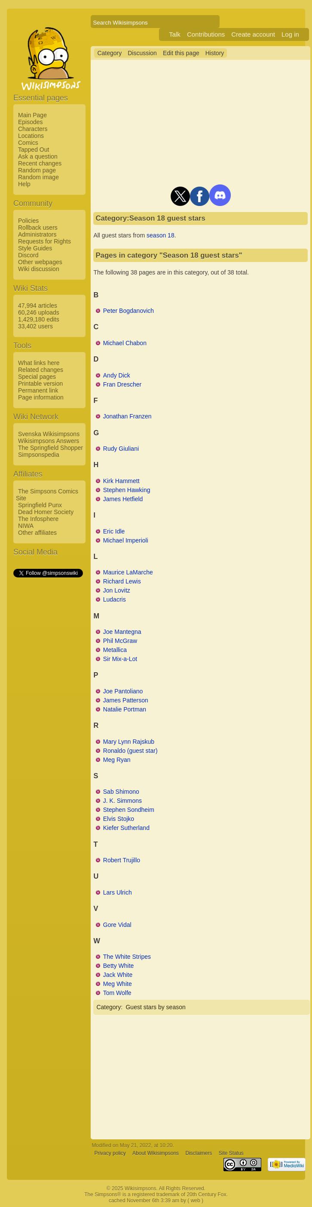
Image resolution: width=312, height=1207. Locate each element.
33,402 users (35, 326)
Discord (28, 255)
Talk (174, 34)
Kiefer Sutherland (126, 827)
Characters (32, 128)
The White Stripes (127, 956)
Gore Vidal (117, 924)
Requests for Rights (44, 241)
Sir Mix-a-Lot (120, 658)
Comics (28, 142)
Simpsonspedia (38, 454)
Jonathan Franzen (127, 416)
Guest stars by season (155, 1007)
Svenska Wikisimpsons (49, 433)
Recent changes (39, 163)
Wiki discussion (38, 268)
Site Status (231, 1153)
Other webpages (40, 262)
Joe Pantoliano (123, 691)
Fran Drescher (122, 384)
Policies (28, 220)
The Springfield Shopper (50, 447)
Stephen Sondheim (128, 809)
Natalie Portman (124, 709)
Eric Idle (114, 531)
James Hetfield (123, 499)
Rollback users (38, 227)
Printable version (40, 383)
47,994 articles (37, 305)
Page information (41, 397)
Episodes (30, 122)
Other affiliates (37, 532)
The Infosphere (38, 518)
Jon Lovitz (116, 590)
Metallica (115, 649)
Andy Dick (116, 375)
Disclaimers (198, 1153)
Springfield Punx (40, 505)
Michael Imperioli (125, 540)
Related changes (40, 369)
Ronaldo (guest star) (130, 750)
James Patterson (125, 700)
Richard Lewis (122, 581)
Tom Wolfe (117, 992)
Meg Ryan (117, 759)
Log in (290, 34)
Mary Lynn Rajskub (128, 741)
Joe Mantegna (122, 631)
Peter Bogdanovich (128, 310)
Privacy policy (109, 1153)
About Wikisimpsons (155, 1153)
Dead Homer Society (45, 511)
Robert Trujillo (121, 860)
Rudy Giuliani (121, 448)
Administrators (37, 234)
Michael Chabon (125, 343)
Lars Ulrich (117, 892)
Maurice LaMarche (128, 572)
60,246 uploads (38, 312)
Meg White (117, 983)
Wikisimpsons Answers (48, 440)
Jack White (117, 974)
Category (109, 53)
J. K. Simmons (122, 800)
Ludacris (114, 599)
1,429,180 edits (38, 319)
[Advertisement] (47, 708)
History (214, 53)
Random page (37, 170)
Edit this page (181, 53)
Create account (253, 34)
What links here (38, 362)
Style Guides (35, 248)
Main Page (32, 115)
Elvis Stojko (118, 818)
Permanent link (38, 390)
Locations (31, 135)
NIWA (26, 525)
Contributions (206, 34)
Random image (38, 177)
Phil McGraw (120, 640)
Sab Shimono (121, 791)
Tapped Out (33, 149)
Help (24, 184)
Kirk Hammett (121, 480)
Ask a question (38, 156)
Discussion (142, 53)
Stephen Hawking (126, 490)
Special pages (37, 376)
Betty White (118, 965)
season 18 (160, 235)
